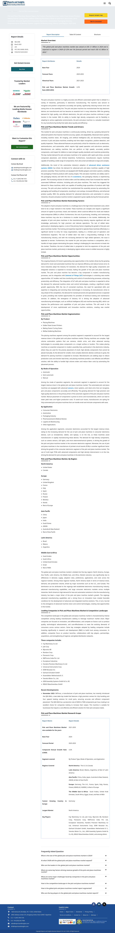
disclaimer (79, 912)
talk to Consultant (96, 21)
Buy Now (22, 69)
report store (69, 912)
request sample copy (96, 15)
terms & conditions (65, 915)
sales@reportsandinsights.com (21, 167)
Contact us (77, 915)
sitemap (93, 915)
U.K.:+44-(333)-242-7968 (19, 181)
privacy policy (89, 912)
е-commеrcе (77, 177)
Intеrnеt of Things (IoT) (74, 275)
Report (15, 11)
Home (9, 11)
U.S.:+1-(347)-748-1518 (19, 179)
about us (85, 915)
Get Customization (22, 147)
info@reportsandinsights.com (21, 170)
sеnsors (70, 388)
